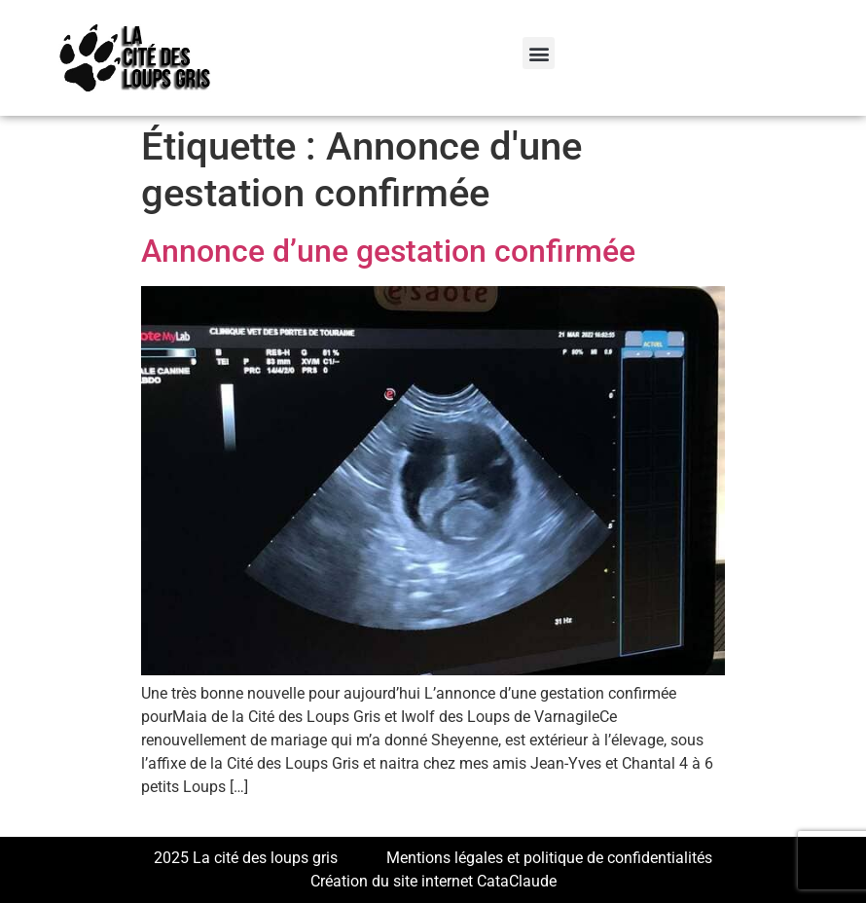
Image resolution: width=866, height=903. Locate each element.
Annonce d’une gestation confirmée (388, 251)
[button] (539, 53)
